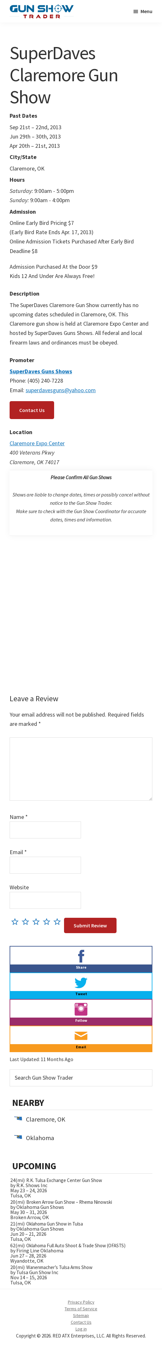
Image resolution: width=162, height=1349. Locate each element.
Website (19, 887)
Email (18, 852)
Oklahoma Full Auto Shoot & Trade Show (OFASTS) (76, 1245)
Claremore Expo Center (37, 443)
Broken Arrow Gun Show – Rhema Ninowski (69, 1202)
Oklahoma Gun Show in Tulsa (54, 1224)
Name (19, 817)
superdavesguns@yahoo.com (61, 390)
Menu (146, 11)
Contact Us (32, 410)
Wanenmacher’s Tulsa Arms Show (59, 1267)
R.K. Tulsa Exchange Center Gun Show (64, 1180)
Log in (81, 1329)
